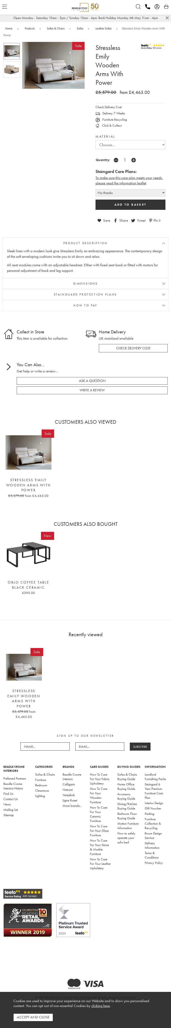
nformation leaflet (133, 183)
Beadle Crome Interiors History (13, 786)
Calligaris (69, 784)
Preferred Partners (14, 778)
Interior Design (154, 803)
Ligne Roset (70, 800)
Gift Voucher (153, 808)
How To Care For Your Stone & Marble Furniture (99, 847)
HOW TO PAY (85, 305)
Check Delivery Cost (109, 107)
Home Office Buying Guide (126, 786)
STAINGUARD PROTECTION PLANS (85, 294)
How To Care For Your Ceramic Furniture (98, 814)
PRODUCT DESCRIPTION (85, 243)
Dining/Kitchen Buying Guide (127, 806)
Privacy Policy (154, 863)
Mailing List (10, 809)
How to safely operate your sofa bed (126, 837)
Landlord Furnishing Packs (155, 776)
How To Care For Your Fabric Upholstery (100, 779)
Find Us (8, 793)
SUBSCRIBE (140, 747)
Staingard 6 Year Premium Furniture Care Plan (154, 791)
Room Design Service (153, 835)
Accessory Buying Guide (126, 796)
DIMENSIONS (85, 283)
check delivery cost (133, 348)
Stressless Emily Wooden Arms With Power (28, 485)
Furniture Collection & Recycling (153, 823)
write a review (92, 390)
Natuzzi (68, 789)
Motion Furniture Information (127, 825)
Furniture (40, 780)
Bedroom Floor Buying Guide (127, 815)
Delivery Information (152, 845)
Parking (149, 813)
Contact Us (10, 799)
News (7, 804)
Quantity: (103, 160)
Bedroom (41, 785)
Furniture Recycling (111, 119)
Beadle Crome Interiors (72, 776)
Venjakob (69, 795)
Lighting (40, 796)
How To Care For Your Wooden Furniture (98, 795)
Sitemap (8, 815)
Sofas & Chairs (45, 774)
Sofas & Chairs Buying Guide (127, 776)
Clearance (42, 790)
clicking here (100, 1006)
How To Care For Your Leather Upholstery (100, 863)
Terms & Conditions (152, 855)
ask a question (92, 380)
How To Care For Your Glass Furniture (99, 830)
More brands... (72, 805)
